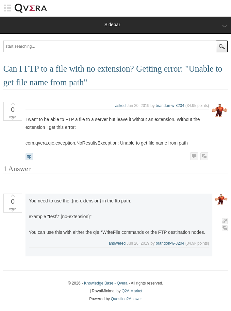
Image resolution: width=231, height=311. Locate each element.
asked (120, 105)
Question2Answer (126, 299)
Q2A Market (132, 291)
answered (116, 243)
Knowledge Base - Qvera (105, 283)
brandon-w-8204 (170, 105)
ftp (29, 156)
